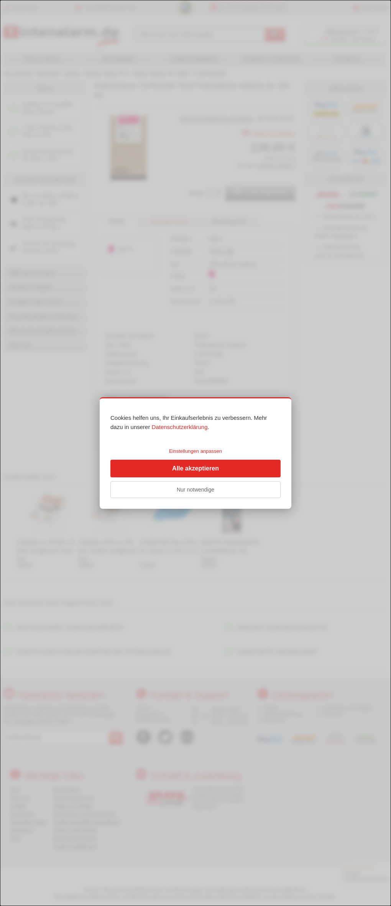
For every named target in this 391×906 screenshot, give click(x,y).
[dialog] (195, 453)
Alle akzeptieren (195, 468)
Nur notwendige (195, 490)
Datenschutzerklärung (180, 427)
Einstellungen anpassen (195, 451)
